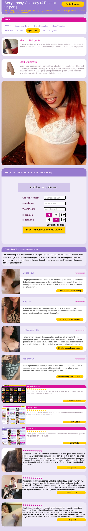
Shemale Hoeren (74, 401)
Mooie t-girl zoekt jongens (70, 319)
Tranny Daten (74, 422)
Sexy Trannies (58, 26)
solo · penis (71, 468)
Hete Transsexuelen (14, 30)
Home (8, 26)
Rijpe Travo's (33, 30)
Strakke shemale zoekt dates (69, 348)
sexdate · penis (71, 493)
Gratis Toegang (73, 4)
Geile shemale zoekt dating (70, 291)
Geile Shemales (41, 26)
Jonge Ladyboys (22, 26)
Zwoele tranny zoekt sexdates (70, 377)
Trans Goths (74, 443)
